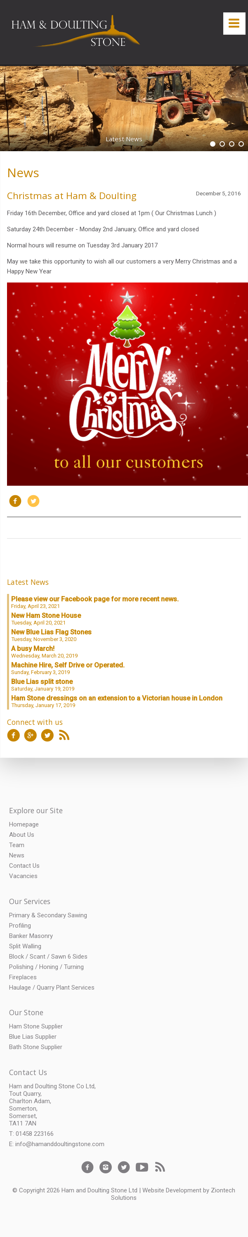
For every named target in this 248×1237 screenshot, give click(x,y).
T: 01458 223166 (31, 1133)
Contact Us (24, 865)
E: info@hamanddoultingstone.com (56, 1144)
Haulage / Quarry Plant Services (51, 987)
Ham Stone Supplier (36, 1026)
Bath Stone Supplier (35, 1047)
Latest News (28, 582)
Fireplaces (23, 977)
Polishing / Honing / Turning (46, 967)
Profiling (20, 925)
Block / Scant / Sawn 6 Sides (48, 956)
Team (16, 845)
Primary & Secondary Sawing (48, 915)
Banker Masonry (31, 936)
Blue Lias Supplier (33, 1036)
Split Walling (25, 946)
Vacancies (23, 876)
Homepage (24, 824)
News (23, 172)
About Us (21, 834)
